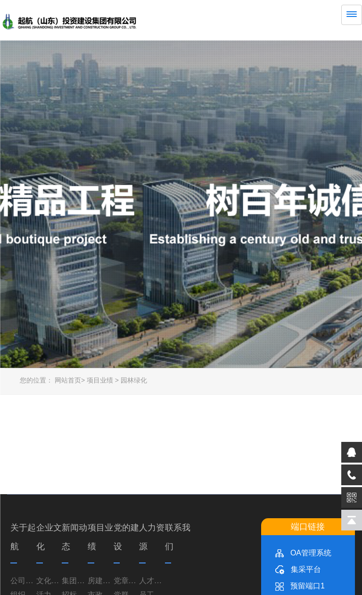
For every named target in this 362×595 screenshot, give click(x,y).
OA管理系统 (303, 552)
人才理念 (152, 580)
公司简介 (23, 580)
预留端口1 (300, 585)
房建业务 (101, 580)
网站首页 (68, 379)
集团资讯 (75, 580)
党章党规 (127, 580)
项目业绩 (100, 379)
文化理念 (49, 580)
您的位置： (36, 379)
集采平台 (298, 568)
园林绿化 (134, 379)
